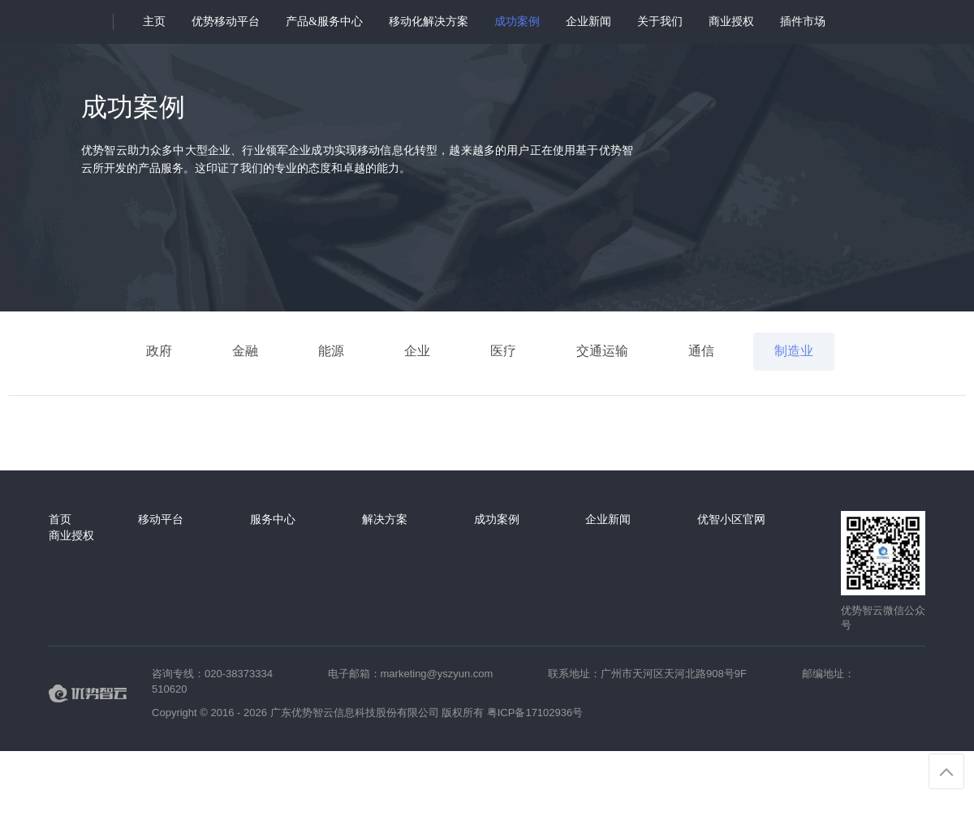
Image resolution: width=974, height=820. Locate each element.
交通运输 (602, 351)
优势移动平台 (226, 21)
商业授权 (731, 21)
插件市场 (802, 21)
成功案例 (517, 21)
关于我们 (660, 21)
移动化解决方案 (428, 21)
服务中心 (272, 519)
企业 (417, 351)
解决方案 (384, 519)
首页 (60, 519)
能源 (331, 351)
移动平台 (160, 519)
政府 (159, 351)
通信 (701, 351)
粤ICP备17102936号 (535, 712)
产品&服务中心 (324, 21)
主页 (154, 21)
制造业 (793, 351)
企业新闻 (588, 21)
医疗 (503, 351)
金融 (245, 351)
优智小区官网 (731, 519)
